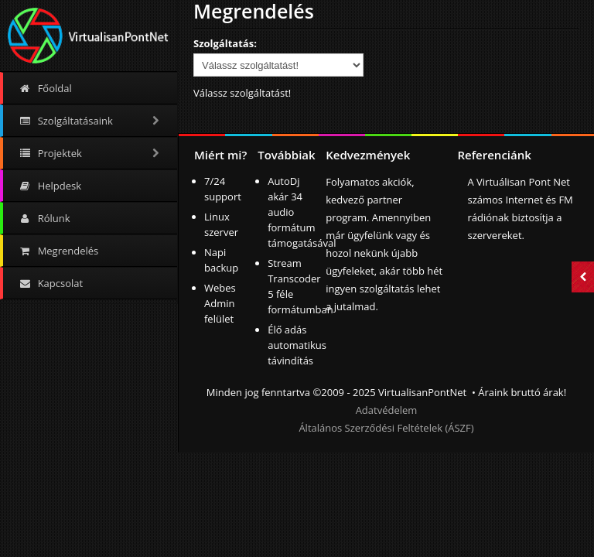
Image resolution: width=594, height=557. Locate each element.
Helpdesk (50, 186)
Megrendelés (58, 251)
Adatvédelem (387, 410)
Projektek (90, 153)
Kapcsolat (51, 283)
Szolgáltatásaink (90, 120)
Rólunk (44, 218)
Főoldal (45, 88)
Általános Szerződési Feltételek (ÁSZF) (386, 428)
